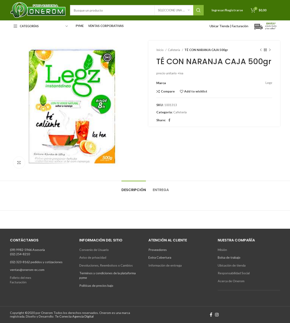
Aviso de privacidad (92, 257)
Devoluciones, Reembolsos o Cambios (106, 265)
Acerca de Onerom (231, 281)
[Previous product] (261, 50)
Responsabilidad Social (234, 273)
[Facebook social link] (169, 120)
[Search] (137, 10)
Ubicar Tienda (219, 26)
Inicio (160, 50)
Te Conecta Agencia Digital (74, 316)
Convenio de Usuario (94, 250)
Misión (222, 250)
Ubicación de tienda (232, 265)
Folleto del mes (20, 277)
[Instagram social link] (217, 314)
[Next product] (270, 50)
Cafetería (174, 50)
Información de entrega (165, 265)
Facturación (240, 26)
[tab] (133, 187)
